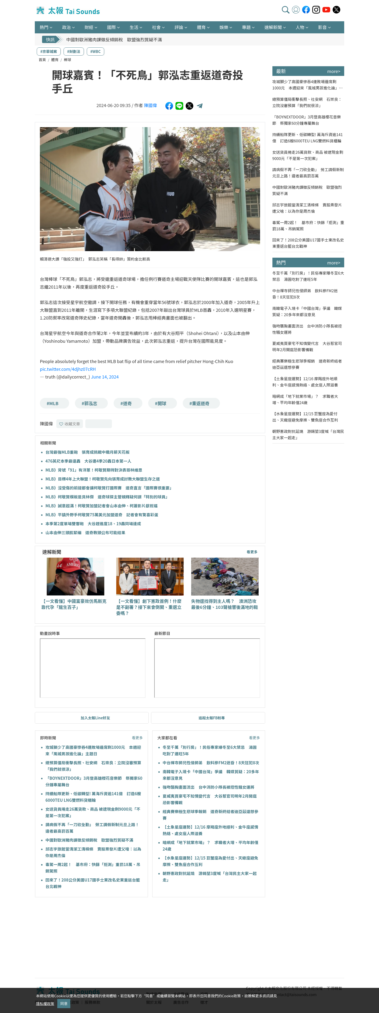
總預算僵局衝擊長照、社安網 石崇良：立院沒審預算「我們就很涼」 (307, 102)
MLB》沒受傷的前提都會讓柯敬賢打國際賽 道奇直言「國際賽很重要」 (109, 488)
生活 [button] (134, 27)
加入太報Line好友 (95, 717)
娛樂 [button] (223, 27)
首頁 (42, 59)
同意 (63, 1003)
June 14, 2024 (105, 376)
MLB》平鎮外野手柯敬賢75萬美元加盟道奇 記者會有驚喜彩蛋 (101, 514)
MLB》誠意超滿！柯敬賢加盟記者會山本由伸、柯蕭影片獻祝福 (101, 506)
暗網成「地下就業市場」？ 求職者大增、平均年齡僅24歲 (305, 399)
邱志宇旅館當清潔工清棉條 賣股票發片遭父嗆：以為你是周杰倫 (307, 208)
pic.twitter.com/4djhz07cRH (68, 369)
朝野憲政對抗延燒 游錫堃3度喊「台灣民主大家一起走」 (308, 434)
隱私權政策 (45, 1003)
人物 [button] (300, 27)
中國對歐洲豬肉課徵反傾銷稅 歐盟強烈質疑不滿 (114, 39)
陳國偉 (150, 105)
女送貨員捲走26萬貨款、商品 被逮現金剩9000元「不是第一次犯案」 (307, 155)
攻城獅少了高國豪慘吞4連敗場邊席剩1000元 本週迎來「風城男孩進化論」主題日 (307, 85)
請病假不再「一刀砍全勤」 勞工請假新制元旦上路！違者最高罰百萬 (308, 173)
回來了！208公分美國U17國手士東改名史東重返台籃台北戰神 (308, 243)
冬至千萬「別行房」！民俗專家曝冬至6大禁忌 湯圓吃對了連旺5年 (308, 276)
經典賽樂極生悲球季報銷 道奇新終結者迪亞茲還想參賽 (307, 364)
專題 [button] (246, 27)
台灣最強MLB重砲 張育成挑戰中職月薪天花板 (87, 452)
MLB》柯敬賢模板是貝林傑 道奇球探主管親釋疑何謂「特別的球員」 (107, 497)
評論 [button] (179, 27)
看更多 (252, 551)
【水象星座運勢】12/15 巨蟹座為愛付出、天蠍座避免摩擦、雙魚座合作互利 (305, 417)
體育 (54, 59)
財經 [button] (89, 27)
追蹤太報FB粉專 (211, 717)
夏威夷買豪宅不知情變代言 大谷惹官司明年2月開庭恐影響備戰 (307, 346)
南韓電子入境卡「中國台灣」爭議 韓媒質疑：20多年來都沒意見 (307, 311)
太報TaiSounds (68, 10)
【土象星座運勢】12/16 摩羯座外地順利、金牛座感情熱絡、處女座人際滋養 (305, 382)
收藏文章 (69, 424)
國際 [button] (111, 27)
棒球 (67, 59)
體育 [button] (201, 27)
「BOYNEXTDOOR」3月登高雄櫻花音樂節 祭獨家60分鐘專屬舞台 (306, 120)
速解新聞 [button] (273, 27)
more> (333, 71)
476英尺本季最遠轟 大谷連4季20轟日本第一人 (88, 461)
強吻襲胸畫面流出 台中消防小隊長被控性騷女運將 (209, 787)
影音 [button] (322, 27)
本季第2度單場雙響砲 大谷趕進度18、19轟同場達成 (93, 523)
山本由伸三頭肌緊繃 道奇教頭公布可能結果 (85, 532)
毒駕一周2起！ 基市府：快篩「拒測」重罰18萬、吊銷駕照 (308, 225)
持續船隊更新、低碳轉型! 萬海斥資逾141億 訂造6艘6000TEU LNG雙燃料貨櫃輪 (307, 137)
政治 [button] (66, 27)
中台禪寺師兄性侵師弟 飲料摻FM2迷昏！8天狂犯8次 (211, 762)
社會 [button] (156, 27)
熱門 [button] (44, 27)
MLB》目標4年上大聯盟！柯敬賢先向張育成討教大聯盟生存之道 (102, 479)
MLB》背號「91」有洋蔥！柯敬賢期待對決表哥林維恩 (93, 470)
